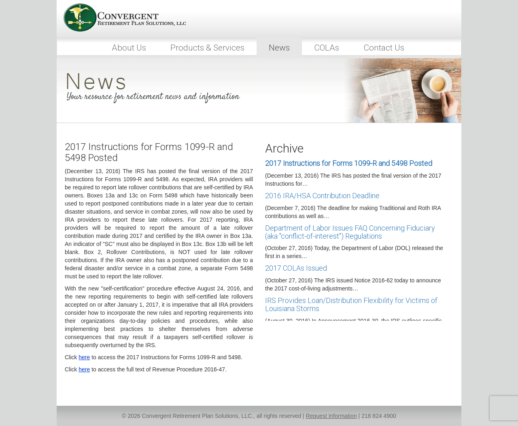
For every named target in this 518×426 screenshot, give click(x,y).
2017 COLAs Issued (296, 268)
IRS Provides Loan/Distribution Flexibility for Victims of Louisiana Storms (351, 304)
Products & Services (207, 48)
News (279, 48)
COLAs (326, 48)
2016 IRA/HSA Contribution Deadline (322, 195)
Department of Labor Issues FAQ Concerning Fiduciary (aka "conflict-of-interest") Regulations (350, 232)
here (84, 357)
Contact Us (383, 48)
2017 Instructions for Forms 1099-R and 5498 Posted (348, 163)
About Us (129, 48)
